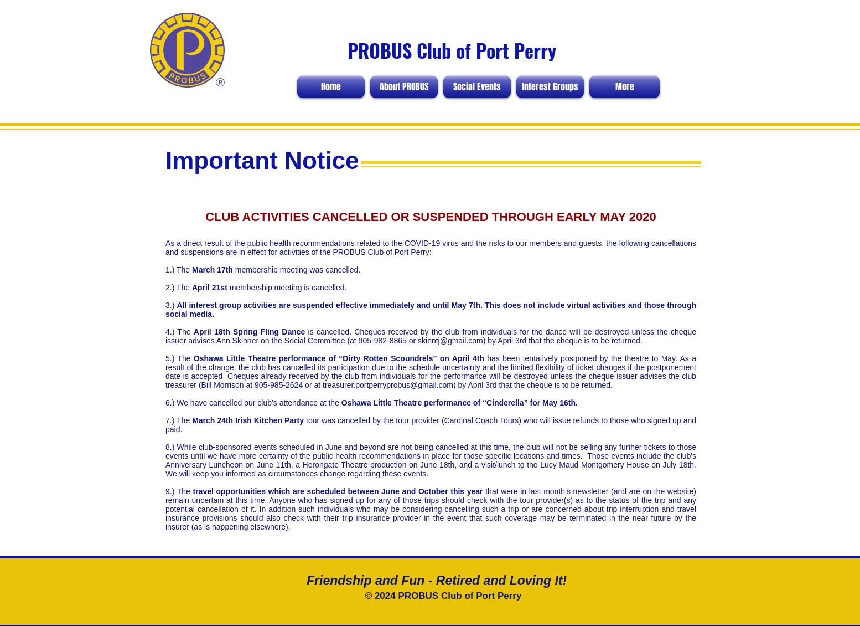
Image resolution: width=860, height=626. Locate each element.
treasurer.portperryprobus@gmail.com (388, 385)
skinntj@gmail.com (450, 340)
